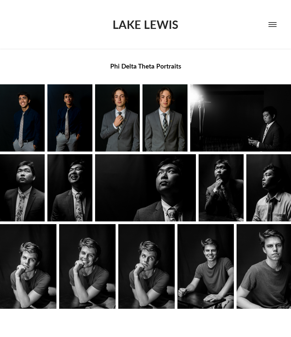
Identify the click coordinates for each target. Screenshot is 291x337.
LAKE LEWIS (145, 24)
